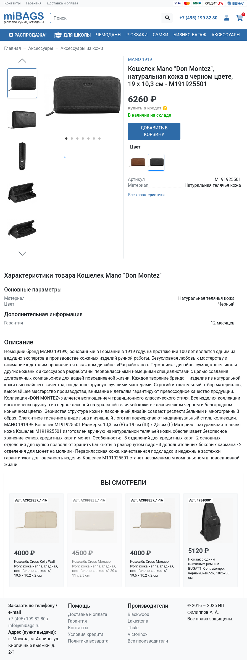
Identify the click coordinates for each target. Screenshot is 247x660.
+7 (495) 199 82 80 (27, 618)
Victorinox (138, 634)
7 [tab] (99, 139)
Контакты (12, 3)
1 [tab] (66, 139)
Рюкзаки (137, 34)
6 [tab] (94, 139)
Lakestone (138, 621)
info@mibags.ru (24, 625)
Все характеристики (146, 195)
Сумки (160, 34)
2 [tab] (72, 139)
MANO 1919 (140, 59)
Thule (133, 627)
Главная (12, 48)
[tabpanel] (83, 95)
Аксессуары (225, 34)
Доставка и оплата (62, 3)
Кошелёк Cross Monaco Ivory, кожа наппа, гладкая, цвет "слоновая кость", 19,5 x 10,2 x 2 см (152, 568)
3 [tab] (77, 139)
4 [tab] (83, 139)
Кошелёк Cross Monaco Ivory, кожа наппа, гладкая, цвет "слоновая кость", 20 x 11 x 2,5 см (94, 568)
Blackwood (138, 614)
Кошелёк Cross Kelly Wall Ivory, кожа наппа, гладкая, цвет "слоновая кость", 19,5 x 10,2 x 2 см (36, 568)
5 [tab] (88, 139)
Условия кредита (86, 634)
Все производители (148, 641)
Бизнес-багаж (190, 34)
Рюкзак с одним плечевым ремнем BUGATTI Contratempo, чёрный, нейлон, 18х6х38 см (208, 568)
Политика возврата (88, 641)
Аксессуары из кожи (82, 48)
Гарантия (33, 3)
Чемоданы (109, 34)
